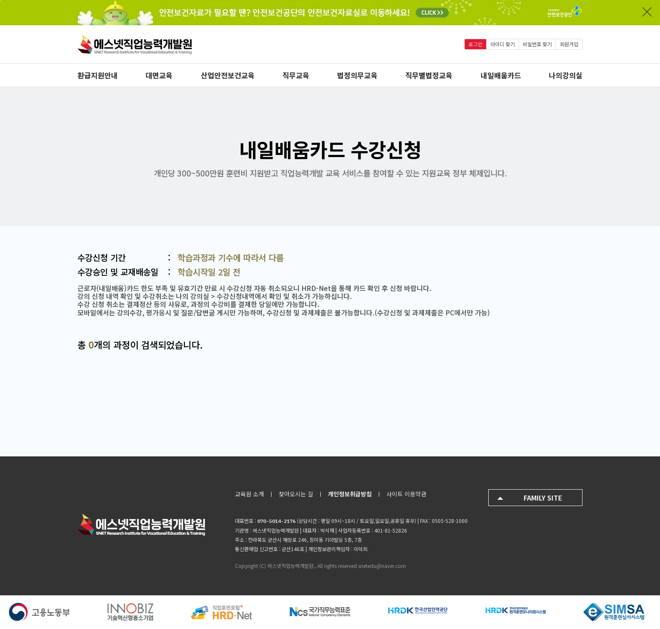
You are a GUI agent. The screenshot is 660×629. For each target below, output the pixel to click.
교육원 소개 (249, 494)
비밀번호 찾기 (537, 44)
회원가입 (569, 44)
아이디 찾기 (502, 44)
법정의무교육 (357, 75)
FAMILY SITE (543, 498)
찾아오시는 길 (296, 494)
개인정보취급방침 (350, 494)
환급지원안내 (97, 75)
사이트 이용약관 (406, 494)
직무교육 (295, 75)
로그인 (475, 44)
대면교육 (159, 75)
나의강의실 (566, 75)
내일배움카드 (501, 75)
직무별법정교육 (428, 75)
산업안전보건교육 (228, 75)
